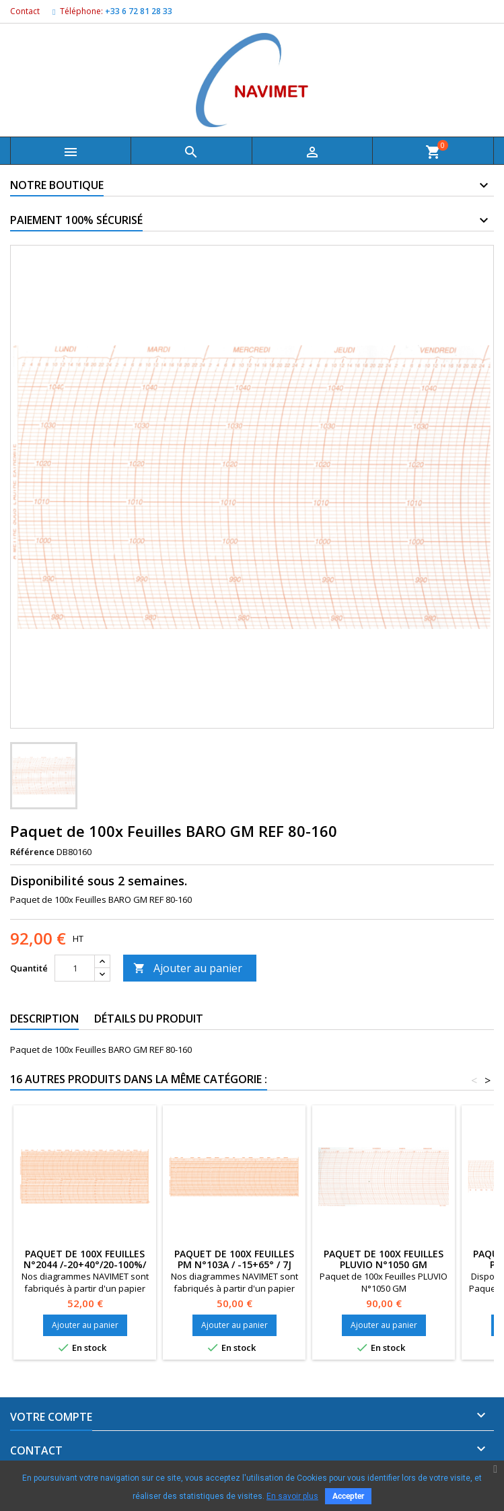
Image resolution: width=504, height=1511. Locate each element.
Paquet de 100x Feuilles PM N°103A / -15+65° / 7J (234, 1259)
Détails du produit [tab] (148, 1018)
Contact (25, 11)
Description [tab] (44, 1018)
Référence (32, 852)
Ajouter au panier (187, 968)
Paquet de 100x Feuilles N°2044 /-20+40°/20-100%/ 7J (85, 1264)
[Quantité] (75, 968)
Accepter (348, 1496)
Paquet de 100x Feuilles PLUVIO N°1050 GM (383, 1259)
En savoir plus (292, 1496)
